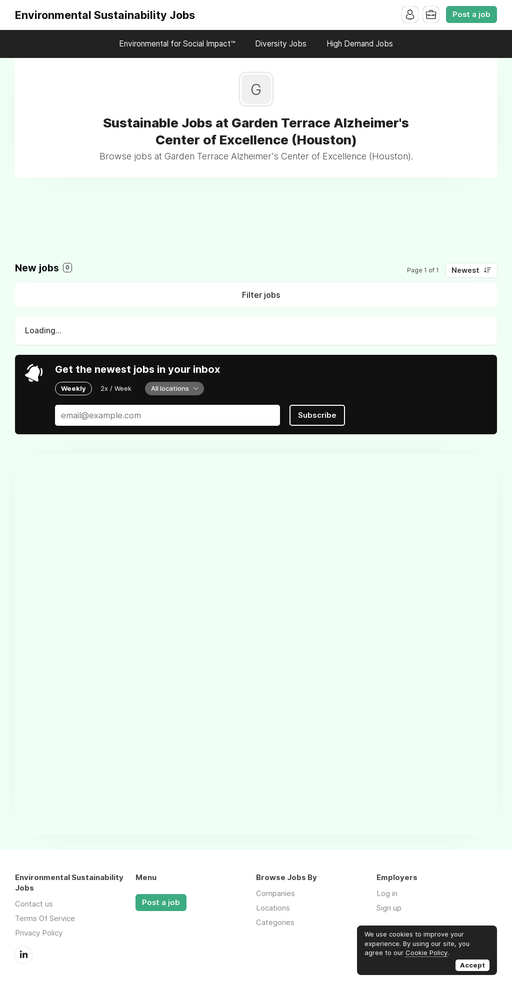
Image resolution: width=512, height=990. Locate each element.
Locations (273, 908)
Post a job (471, 14)
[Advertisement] (256, 214)
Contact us (34, 904)
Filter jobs (261, 295)
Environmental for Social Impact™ (177, 43)
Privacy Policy (38, 933)
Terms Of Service (45, 918)
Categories (275, 922)
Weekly (73, 388)
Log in (387, 893)
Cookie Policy (427, 953)
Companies (275, 893)
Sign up (389, 908)
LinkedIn (23, 955)
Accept (472, 965)
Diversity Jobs (280, 43)
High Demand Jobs (359, 43)
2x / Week (116, 388)
